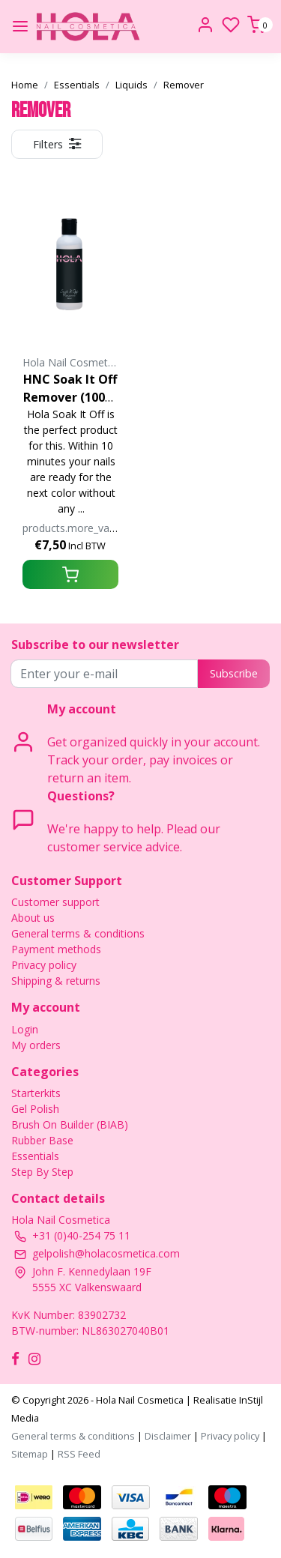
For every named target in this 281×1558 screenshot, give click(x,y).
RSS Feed (79, 1454)
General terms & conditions (78, 933)
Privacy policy (43, 965)
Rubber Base (42, 1140)
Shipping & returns (55, 980)
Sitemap (29, 1454)
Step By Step (42, 1172)
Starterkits (36, 1093)
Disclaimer (168, 1436)
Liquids (131, 84)
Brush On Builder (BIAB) (69, 1124)
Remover (183, 84)
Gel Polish (35, 1109)
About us (33, 918)
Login (24, 1029)
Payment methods (56, 949)
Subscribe (234, 673)
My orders (36, 1045)
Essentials (77, 84)
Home (24, 84)
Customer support (55, 902)
